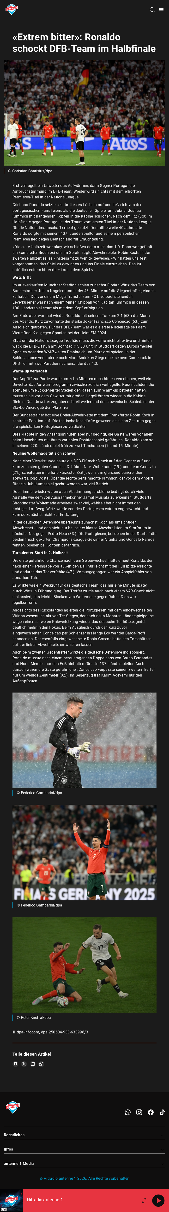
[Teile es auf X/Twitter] (24, 1064)
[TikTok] (162, 1112)
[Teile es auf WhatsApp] (41, 1064)
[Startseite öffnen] (11, 9)
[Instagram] (139, 1112)
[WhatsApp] (128, 1112)
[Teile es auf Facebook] (15, 1064)
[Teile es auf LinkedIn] (33, 1064)
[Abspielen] (158, 1200)
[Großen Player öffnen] (144, 1200)
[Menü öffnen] (161, 9)
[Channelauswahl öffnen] (152, 9)
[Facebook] (151, 1112)
